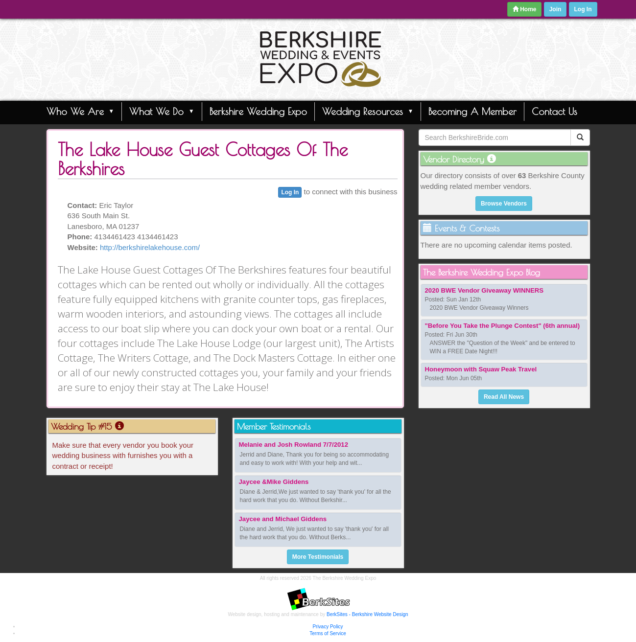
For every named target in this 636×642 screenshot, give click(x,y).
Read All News (504, 396)
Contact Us (554, 111)
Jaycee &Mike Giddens (274, 481)
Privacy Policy (327, 626)
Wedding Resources (368, 111)
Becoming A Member (472, 111)
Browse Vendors (504, 203)
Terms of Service (327, 633)
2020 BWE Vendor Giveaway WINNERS (484, 290)
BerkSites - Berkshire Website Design (367, 614)
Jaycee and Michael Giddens (283, 519)
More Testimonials (317, 556)
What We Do (161, 111)
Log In (583, 9)
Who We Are (81, 111)
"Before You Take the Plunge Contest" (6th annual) (502, 325)
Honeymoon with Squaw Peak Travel (481, 369)
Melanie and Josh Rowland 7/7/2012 (294, 444)
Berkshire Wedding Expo (258, 111)
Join (555, 9)
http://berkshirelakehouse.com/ (150, 247)
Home (525, 9)
